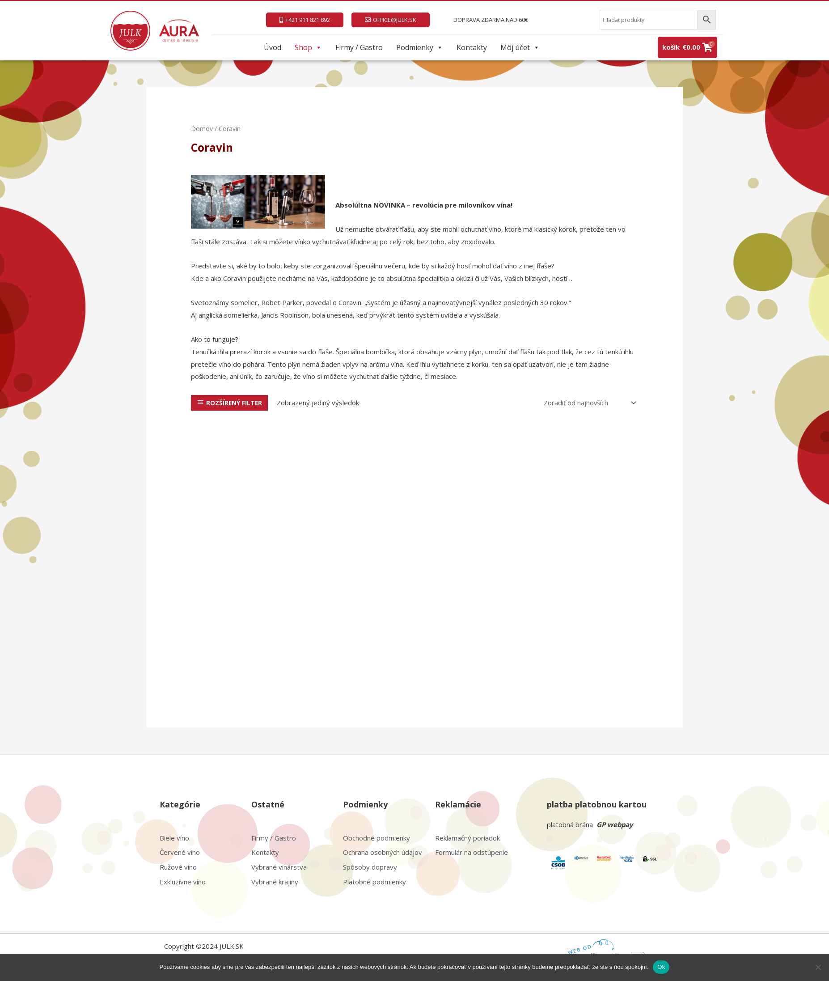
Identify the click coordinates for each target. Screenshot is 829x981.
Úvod (272, 47)
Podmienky (419, 47)
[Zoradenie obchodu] (588, 403)
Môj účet (520, 47)
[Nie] (817, 967)
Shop (308, 47)
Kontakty (472, 47)
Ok (661, 967)
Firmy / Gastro (359, 47)
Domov (202, 128)
